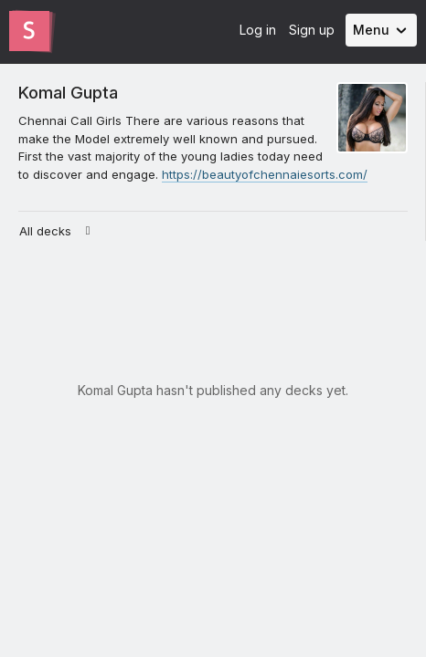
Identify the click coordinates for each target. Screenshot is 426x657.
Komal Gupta (68, 92)
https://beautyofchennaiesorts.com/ (264, 174)
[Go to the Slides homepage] (29, 31)
